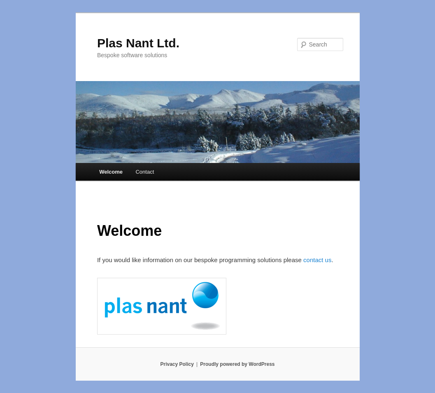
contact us (317, 259)
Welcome (111, 172)
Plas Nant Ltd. (138, 43)
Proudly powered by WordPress (237, 364)
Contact (144, 172)
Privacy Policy (176, 364)
